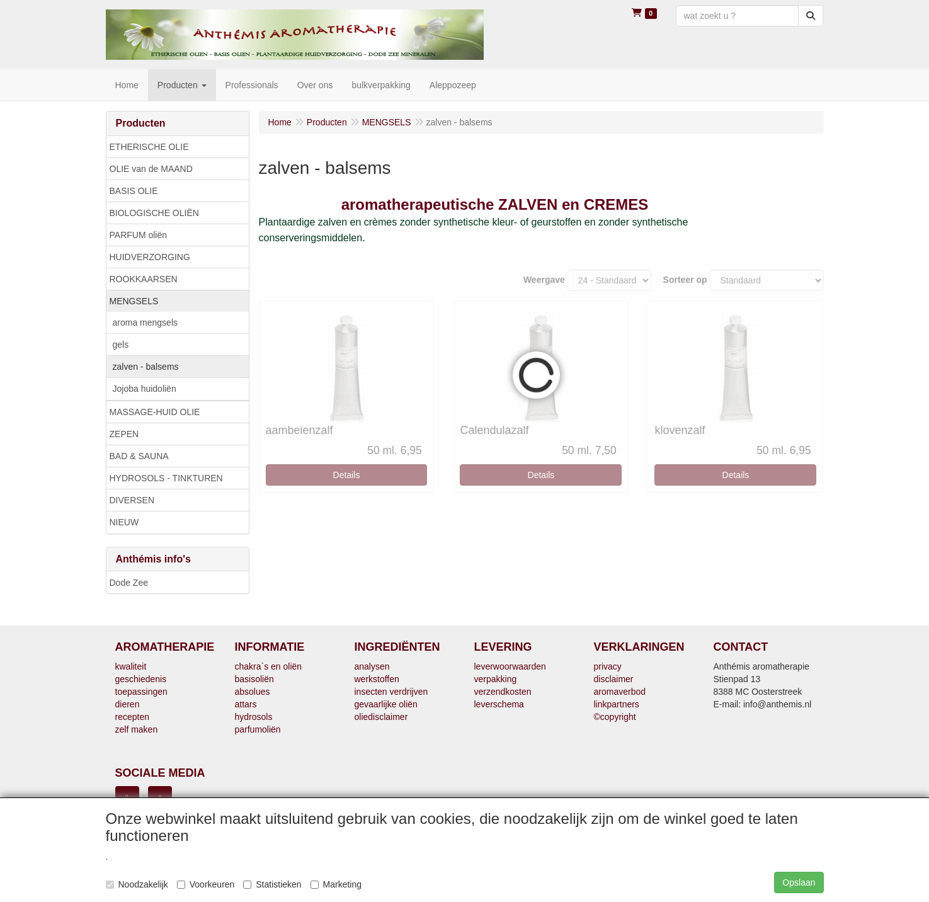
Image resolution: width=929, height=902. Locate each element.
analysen (372, 666)
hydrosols (254, 717)
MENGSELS (134, 301)
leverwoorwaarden (510, 666)
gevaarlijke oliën (386, 704)
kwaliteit (131, 666)
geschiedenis (141, 679)
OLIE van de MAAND (151, 169)
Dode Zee (129, 583)
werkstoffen (377, 679)
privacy (608, 666)
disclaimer (614, 679)
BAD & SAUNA (139, 456)
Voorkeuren (206, 884)
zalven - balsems (146, 367)
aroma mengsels (145, 322)
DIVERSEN (132, 500)
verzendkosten (503, 692)
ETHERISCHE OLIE (149, 147)
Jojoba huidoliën (144, 389)
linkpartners (616, 704)
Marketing (336, 884)
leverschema (499, 704)
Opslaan (798, 882)
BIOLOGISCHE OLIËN (154, 213)
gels (121, 345)
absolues (252, 692)
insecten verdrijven (391, 692)
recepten (132, 717)
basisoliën (254, 679)
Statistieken (272, 884)
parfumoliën (258, 729)
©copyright (615, 717)
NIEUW (124, 522)
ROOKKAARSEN (144, 279)
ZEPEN (124, 434)
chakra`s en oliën (268, 666)
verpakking (495, 679)
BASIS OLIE (134, 191)
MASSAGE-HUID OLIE (155, 412)
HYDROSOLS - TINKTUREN (166, 478)
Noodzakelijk (137, 884)
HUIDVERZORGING (150, 257)
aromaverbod (620, 692)
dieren (127, 704)
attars (246, 704)
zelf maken (136, 729)
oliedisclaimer (381, 717)
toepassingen (141, 692)
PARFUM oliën (139, 235)
